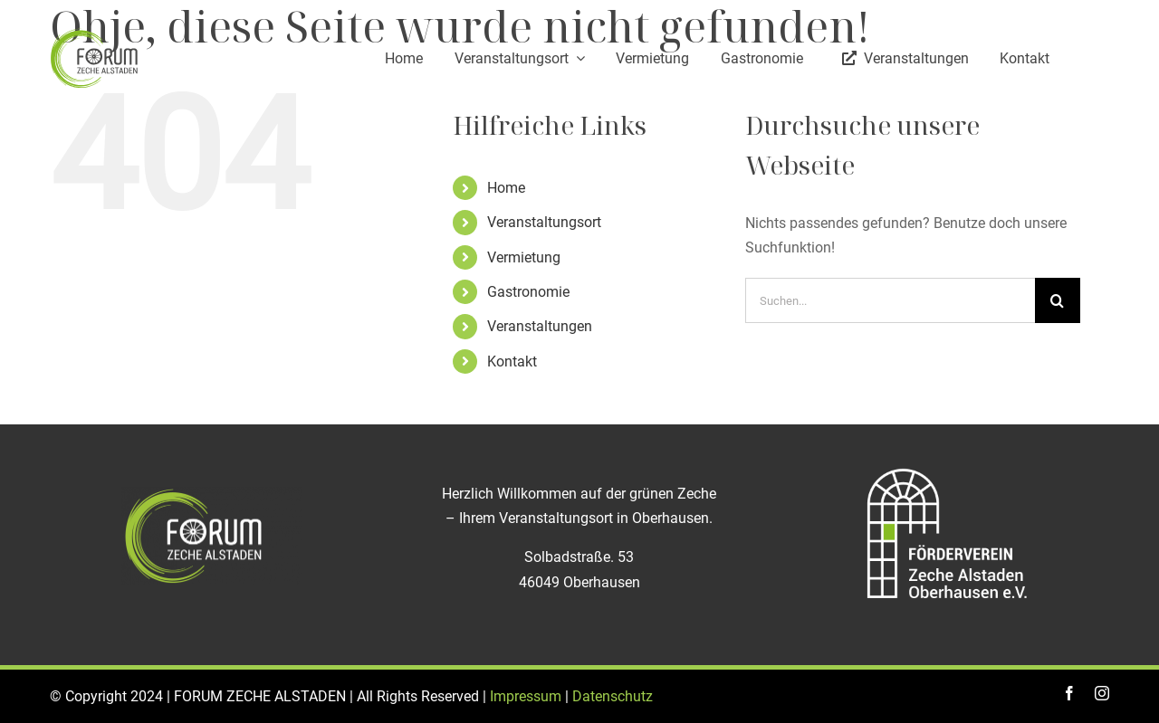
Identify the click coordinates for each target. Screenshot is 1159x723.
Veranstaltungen (539, 326)
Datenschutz (612, 696)
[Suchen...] (890, 300)
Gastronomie (528, 291)
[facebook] (1069, 693)
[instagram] (1102, 693)
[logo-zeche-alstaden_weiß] (211, 493)
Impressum (525, 696)
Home (506, 187)
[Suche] (1057, 300)
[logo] (95, 34)
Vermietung (523, 257)
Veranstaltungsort (544, 222)
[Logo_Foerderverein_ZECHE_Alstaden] (947, 467)
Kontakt (512, 361)
